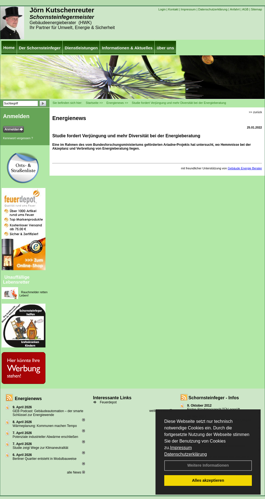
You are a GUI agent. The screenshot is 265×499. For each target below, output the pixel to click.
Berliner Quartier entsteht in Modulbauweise (44, 459)
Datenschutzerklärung (185, 454)
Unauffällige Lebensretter (16, 279)
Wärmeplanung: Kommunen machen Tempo (45, 426)
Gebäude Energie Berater (245, 168)
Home (9, 47)
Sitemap (256, 9)
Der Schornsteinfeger (40, 47)
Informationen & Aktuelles (127, 47)
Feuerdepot (108, 402)
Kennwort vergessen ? (18, 138)
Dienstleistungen (81, 47)
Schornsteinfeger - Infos (214, 397)
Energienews (28, 398)
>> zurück (255, 112)
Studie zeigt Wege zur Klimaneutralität (40, 448)
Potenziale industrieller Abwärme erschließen (45, 437)
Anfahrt (235, 9)
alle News (76, 472)
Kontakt (173, 9)
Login (162, 9)
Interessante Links (112, 397)
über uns (165, 47)
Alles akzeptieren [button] (208, 480)
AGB (245, 9)
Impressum (181, 447)
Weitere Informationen (208, 465)
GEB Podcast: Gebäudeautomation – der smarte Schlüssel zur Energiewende (48, 413)
